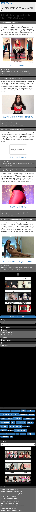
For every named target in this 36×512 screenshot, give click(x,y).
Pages (3, 320)
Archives (4, 441)
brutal (13, 411)
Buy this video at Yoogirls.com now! (18, 117)
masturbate (12, 125)
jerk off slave (4, 215)
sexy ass (19, 71)
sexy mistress (11, 73)
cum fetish (30, 411)
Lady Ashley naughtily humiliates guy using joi (14, 170)
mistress (12, 434)
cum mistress (23, 414)
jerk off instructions (26, 71)
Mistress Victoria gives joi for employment (11, 491)
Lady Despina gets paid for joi (9, 22)
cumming (3, 418)
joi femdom (10, 215)
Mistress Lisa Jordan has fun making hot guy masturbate (16, 219)
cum (27, 123)
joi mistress (4, 73)
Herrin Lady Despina (10, 71)
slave (11, 436)
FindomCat (8, 163)
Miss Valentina (9, 123)
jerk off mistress (23, 73)
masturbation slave (28, 267)
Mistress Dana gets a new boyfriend (10, 489)
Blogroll (4, 330)
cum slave (31, 414)
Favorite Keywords (7, 408)
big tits (8, 411)
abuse (14, 213)
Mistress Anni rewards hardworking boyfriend (12, 494)
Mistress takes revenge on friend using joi (11, 510)
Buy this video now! (18, 65)
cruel (18, 411)
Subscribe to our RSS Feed (18, 317)
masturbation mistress (17, 267)
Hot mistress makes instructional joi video (12, 129)
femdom (9, 418)
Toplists (4, 343)
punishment (23, 434)
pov (17, 125)
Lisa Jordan (8, 267)
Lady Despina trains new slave (9, 496)
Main (2, 322)
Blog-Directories (6, 340)
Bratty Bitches (4, 345)
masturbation (4, 434)
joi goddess (19, 213)
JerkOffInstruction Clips (7, 332)
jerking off (15, 163)
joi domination (11, 165)
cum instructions (9, 414)
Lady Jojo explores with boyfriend (9, 498)
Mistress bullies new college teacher (10, 501)
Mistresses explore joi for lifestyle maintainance (13, 505)
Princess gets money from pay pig (10, 503)
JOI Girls (6, 3)
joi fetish (32, 163)
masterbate (10, 430)
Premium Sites (5, 327)
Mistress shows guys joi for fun (9, 508)
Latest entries (5, 486)
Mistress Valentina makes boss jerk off (11, 78)
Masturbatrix (4, 337)
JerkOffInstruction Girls (7, 335)
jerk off (7, 213)
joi (14, 123)
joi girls (16, 73)
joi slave (29, 73)
